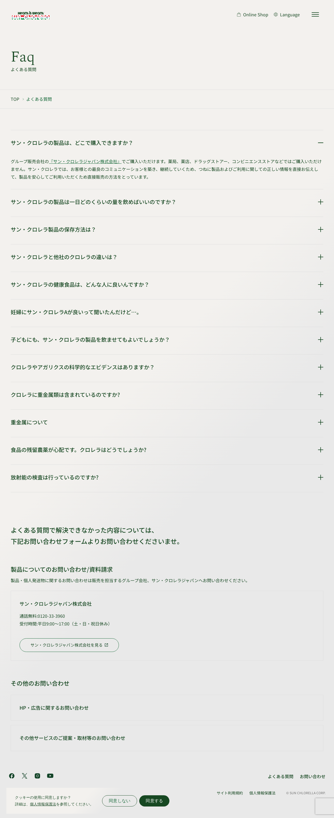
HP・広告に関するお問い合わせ (54, 707)
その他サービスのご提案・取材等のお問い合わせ (72, 737)
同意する (154, 800)
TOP (15, 99)
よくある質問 (280, 776)
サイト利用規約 (230, 793)
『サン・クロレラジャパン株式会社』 (85, 161)
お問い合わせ (312, 776)
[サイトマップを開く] (315, 14)
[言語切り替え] (287, 14)
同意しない (119, 800)
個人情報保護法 (262, 793)
